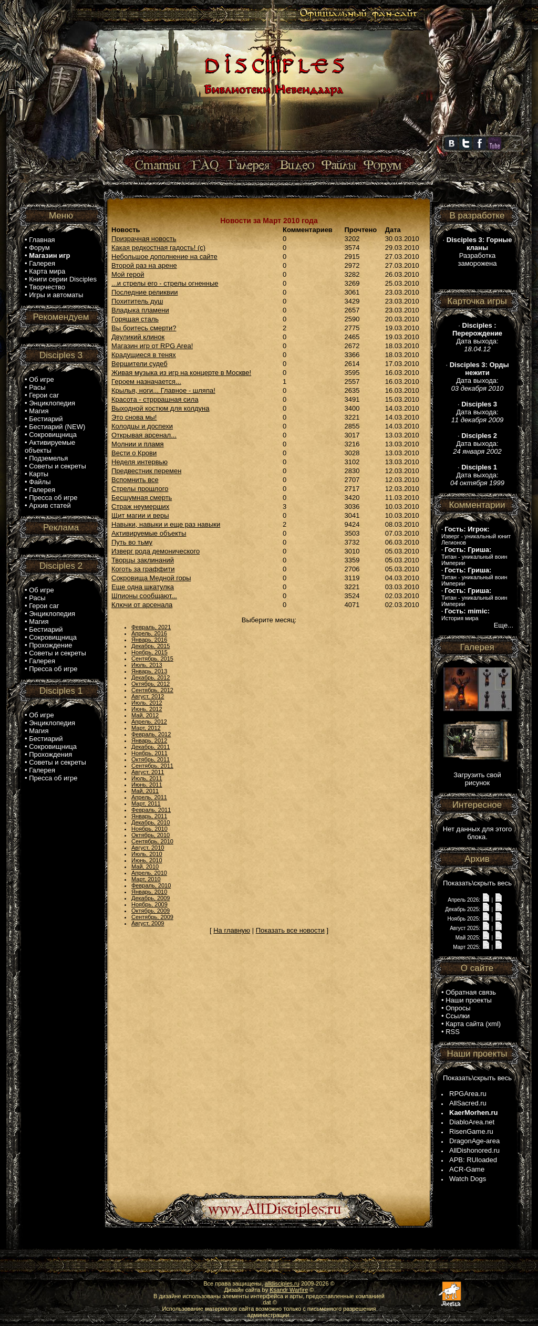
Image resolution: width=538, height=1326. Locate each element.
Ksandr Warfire (289, 1290)
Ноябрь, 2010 (149, 829)
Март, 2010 (146, 879)
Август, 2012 (147, 696)
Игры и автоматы (56, 295)
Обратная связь (471, 992)
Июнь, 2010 (146, 860)
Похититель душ (137, 301)
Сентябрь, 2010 (152, 841)
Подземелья (48, 458)
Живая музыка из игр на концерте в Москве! (181, 373)
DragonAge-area (474, 1141)
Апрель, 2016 (149, 633)
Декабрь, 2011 (150, 747)
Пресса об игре (53, 498)
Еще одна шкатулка (142, 587)
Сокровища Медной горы (151, 578)
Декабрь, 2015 (150, 646)
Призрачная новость (143, 239)
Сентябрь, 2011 (152, 766)
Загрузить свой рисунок (477, 779)
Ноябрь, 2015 (149, 652)
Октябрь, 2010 (150, 835)
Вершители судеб (139, 364)
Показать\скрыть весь (477, 883)
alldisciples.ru (282, 1283)
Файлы (39, 482)
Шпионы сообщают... (144, 596)
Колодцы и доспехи (142, 426)
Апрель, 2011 (149, 797)
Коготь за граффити (142, 569)
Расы (37, 387)
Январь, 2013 (149, 671)
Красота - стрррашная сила (155, 399)
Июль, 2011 (146, 778)
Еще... (503, 625)
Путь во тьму (131, 542)
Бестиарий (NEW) (57, 427)
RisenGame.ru (471, 1131)
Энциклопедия (52, 403)
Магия (38, 411)
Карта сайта (464, 1024)
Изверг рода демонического (155, 551)
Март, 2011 (146, 803)
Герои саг (44, 395)
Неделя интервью (139, 462)
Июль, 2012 (146, 702)
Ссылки (458, 1016)
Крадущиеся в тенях (143, 355)
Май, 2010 (145, 866)
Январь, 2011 (149, 816)
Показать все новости (290, 930)
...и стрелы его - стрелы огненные (165, 283)
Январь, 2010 (149, 892)
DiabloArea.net (471, 1122)
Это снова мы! (134, 417)
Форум (39, 248)
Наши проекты (469, 1000)
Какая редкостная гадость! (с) (158, 248)
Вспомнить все (135, 480)
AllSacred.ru (468, 1103)
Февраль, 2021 (151, 627)
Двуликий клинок (137, 337)
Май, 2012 (145, 715)
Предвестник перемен (146, 471)
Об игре (41, 379)
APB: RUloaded (473, 1160)
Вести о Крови (134, 453)
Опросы (458, 1008)
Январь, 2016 (149, 639)
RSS (453, 1032)
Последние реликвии (144, 292)
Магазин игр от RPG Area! (152, 346)
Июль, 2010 (146, 854)
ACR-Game (466, 1169)
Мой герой (127, 274)
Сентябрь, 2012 (152, 690)
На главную (231, 930)
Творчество (47, 287)
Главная (42, 240)
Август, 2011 (147, 772)
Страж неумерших (140, 506)
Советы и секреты (57, 466)
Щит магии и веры (140, 515)
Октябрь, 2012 (150, 684)
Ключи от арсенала (141, 605)
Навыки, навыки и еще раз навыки (165, 524)
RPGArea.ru (468, 1094)
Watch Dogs (467, 1179)
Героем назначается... (146, 381)
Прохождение (50, 645)
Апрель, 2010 (149, 873)
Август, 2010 (147, 847)
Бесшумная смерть (141, 498)
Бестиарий (46, 419)
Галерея (42, 263)
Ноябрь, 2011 (149, 753)
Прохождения (50, 754)
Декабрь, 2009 (150, 898)
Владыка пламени (140, 310)
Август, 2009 (147, 923)
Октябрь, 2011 (150, 759)
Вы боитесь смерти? (144, 328)
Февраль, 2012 (151, 734)
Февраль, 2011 (151, 810)
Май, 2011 (145, 791)
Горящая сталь (135, 319)
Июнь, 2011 (146, 784)
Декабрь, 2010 (150, 822)
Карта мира (47, 271)
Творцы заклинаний (142, 560)
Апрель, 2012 (149, 721)
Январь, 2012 (149, 740)
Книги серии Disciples (63, 279)
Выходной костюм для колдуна (160, 408)
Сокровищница (53, 434)
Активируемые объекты (50, 446)
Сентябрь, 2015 (152, 658)
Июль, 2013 (146, 665)
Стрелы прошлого (140, 489)
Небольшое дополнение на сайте (164, 256)
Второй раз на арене (144, 265)
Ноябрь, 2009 (149, 904)
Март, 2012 (146, 728)
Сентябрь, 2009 (152, 917)
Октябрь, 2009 (150, 910)
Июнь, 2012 (146, 709)
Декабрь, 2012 (150, 677)
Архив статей (50, 505)
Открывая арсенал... (144, 435)
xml (493, 1024)
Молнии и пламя (137, 444)
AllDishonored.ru (474, 1150)
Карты (38, 474)
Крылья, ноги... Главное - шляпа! (163, 390)
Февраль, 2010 (151, 885)
